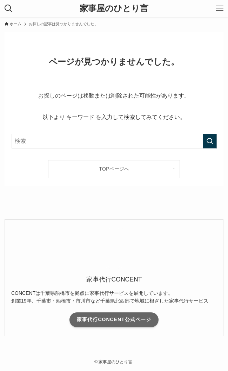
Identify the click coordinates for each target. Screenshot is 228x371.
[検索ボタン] (8, 8)
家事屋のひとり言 (114, 8)
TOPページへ (114, 169)
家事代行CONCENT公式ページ (114, 319)
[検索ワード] (114, 141)
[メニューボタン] (219, 8)
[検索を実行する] (210, 141)
